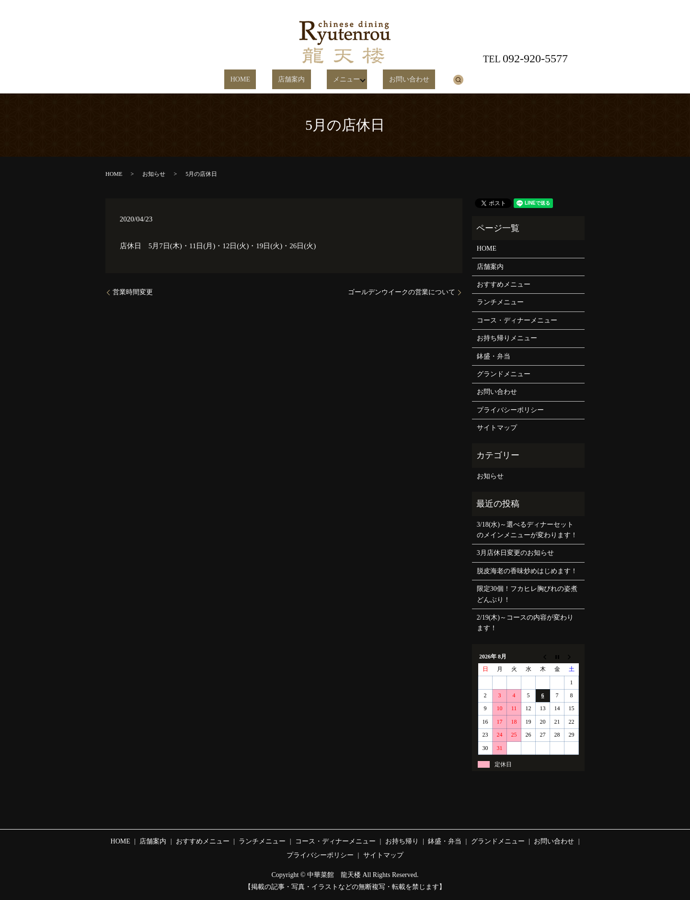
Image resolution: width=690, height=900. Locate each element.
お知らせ (153, 174)
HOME (254, 79)
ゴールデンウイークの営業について (401, 292)
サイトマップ (497, 427)
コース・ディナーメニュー (517, 320)
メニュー (335, 79)
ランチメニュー (500, 302)
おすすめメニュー (503, 284)
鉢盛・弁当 (493, 356)
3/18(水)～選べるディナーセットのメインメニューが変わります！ (527, 530)
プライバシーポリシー (510, 410)
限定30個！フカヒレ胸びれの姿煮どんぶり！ (527, 594)
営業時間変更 (133, 292)
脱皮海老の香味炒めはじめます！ (527, 571)
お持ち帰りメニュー (507, 338)
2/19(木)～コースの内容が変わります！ (525, 623)
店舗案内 (293, 79)
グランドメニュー (503, 374)
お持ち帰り (402, 841)
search (439, 79)
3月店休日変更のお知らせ (515, 552)
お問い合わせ (396, 79)
